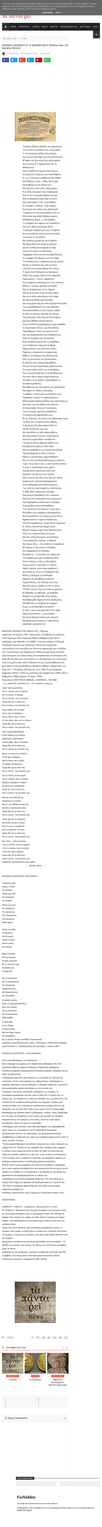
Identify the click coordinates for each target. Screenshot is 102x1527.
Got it (58, 13)
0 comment (45, 53)
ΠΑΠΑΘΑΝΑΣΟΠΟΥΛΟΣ (68, 27)
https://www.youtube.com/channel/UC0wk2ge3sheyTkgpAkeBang (79, 50)
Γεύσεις (70, 1510)
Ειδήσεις (90, 1510)
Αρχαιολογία (11, 1510)
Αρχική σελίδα (11, 39)
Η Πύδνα (12, 1380)
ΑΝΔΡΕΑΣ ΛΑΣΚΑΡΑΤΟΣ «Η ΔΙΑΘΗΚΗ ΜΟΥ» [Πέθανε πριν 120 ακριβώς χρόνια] (35, 46)
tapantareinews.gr (93, 1523)
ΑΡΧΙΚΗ (13, 27)
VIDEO (95, 27)
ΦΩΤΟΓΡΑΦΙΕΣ (85, 27)
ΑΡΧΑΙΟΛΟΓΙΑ (24, 27)
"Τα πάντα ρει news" (28, 1523)
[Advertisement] (35, 88)
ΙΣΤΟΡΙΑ (35, 27)
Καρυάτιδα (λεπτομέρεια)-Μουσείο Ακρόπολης (58, 1382)
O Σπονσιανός (35, 1380)
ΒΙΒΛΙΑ (44, 27)
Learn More (47, 13)
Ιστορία (31, 1510)
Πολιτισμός (50, 1510)
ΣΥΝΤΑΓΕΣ (53, 27)
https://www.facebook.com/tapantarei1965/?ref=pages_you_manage (93, 50)
